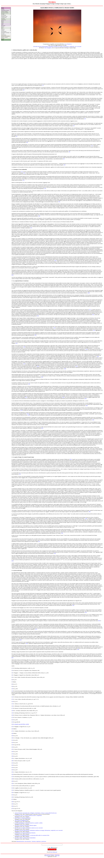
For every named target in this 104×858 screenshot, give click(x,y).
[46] (70, 459)
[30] (98, 356)
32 (12, 742)
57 (12, 799)
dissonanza (38, 377)
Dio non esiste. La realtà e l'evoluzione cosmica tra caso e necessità (29, 827)
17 (12, 708)
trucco (90, 419)
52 (12, 788)
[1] (43, 85)
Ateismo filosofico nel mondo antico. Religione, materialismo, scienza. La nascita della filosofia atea (36, 813)
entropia (19, 171)
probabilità (90, 330)
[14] (45, 188)
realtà (21, 90)
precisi (21, 346)
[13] (23, 180)
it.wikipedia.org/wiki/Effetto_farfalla (21, 724)
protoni (100, 559)
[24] (54, 327)
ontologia (21, 173)
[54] (73, 605)
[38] (63, 397)
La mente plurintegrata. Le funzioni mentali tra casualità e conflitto (28, 822)
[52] (55, 553)
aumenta (17, 639)
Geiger (36, 541)
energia (71, 125)
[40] (87, 405)
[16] (39, 216)
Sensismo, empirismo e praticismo (39, 841)
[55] (86, 612)
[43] (29, 415)
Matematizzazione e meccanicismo (23, 841)
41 (12, 763)
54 (12, 792)
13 (12, 699)
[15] (59, 201)
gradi (62, 164)
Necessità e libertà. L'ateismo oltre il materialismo (25, 837)
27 (12, 731)
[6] (27, 142)
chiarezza (87, 309)
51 (12, 785)
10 (12, 688)
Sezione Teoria (57, 854)
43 (12, 767)
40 (12, 760)
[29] (86, 349)
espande (32, 629)
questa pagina (48, 855)
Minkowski (67, 459)
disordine (13, 136)
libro (100, 273)
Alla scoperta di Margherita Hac (21, 820)
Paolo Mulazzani (53, 852)
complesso (94, 356)
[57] (36, 629)
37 (12, 753)
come (26, 415)
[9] (63, 158)
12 (12, 697)
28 (12, 733)
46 (12, 774)
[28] (24, 346)
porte (84, 405)
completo (75, 649)
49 (12, 781)
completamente (69, 605)
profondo (24, 413)
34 (12, 747)
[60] (78, 649)
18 (12, 710)
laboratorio (86, 511)
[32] (38, 366)
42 (12, 765)
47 (12, 776)
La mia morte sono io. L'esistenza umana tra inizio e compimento (28, 815)
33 (12, 744)
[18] (55, 260)
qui (57, 201)
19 (12, 712)
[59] (27, 643)
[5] (16, 136)
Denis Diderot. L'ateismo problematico (23, 818)
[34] (65, 368)
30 (12, 737)
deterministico (72, 366)
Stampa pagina (57, 855)
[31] (24, 363)
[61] (12, 657)
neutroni (61, 158)
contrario (51, 553)
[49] (86, 518)
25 (12, 726)
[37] (26, 397)
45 (12, 772)
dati (21, 363)
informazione (65, 151)
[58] (20, 639)
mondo (40, 85)
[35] (42, 377)
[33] (76, 366)
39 (12, 758)
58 (12, 801)
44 (12, 769)
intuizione (16, 474)
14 (12, 701)
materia (82, 118)
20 (12, 715)
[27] (16, 343)
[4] (73, 125)
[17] (31, 227)
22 (12, 719)
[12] (24, 173)
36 (12, 751)
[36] (29, 384)
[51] (39, 541)
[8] (69, 151)
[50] (62, 533)
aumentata (27, 227)
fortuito (85, 292)
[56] (99, 620)
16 (12, 706)
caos (12, 410)
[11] (22, 171)
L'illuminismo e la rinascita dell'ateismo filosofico (25, 832)
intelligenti (23, 643)
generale (42, 188)
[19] (12, 275)
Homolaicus (52, 854)
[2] (23, 90)
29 (12, 735)
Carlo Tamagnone (48, 47)
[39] (85, 398)
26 (12, 728)
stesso (53, 260)
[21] (90, 309)
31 (12, 740)
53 (12, 790)
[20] (89, 292)
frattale (90, 314)
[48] (89, 511)
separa (59, 533)
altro (90, 145)
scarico (35, 366)
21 (12, 717)
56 (12, 797)
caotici (61, 368)
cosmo (96, 620)
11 (12, 691)
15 (12, 703)
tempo (83, 518)
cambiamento (82, 349)
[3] (85, 118)
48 (12, 778)
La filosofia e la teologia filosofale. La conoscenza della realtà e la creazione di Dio (32, 835)
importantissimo (81, 612)
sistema (20, 180)
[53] (12, 560)
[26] (35, 335)
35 (12, 749)
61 (12, 808)
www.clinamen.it (67, 44)
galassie (35, 315)
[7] (92, 145)
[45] (42, 428)
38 (12, 756)
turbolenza (60, 397)
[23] (38, 315)
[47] (20, 474)
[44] (93, 419)
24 (12, 724)
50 (12, 783)
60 (12, 806)
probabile (36, 216)
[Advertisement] (57, 71)
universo (100, 656)
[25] (94, 330)
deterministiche (31, 335)
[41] (21, 410)
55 (12, 794)
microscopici (23, 142)
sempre (51, 327)
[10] (64, 164)
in (20, 397)
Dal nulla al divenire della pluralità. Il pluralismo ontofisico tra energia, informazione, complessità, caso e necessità (57, 46)
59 (12, 803)
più (27, 384)
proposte (82, 398)
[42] (28, 413)
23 (12, 722)
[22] (93, 314)
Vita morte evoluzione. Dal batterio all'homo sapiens (25, 825)
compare (13, 343)
